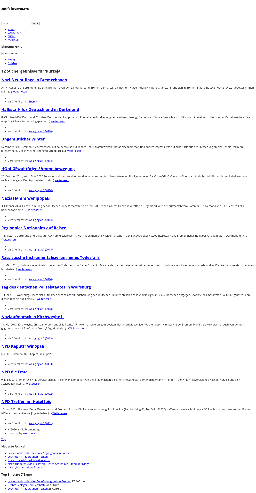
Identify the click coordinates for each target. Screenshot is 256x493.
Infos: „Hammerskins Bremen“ (26, 467)
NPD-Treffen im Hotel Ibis (26, 401)
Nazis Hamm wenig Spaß (25, 198)
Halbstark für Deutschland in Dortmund (40, 109)
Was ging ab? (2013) (41, 309)
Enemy (12, 36)
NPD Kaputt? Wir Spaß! (23, 346)
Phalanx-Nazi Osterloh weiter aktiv (29, 460)
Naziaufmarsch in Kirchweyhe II (32, 316)
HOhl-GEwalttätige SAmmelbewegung (38, 168)
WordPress (29, 433)
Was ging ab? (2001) (41, 423)
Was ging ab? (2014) (41, 161)
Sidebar (12, 63)
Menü (11, 59)
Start (11, 29)
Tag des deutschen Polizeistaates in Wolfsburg (46, 287)
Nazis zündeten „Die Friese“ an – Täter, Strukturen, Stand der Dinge (48, 464)
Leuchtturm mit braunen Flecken (28, 456)
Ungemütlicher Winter (23, 139)
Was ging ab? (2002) (41, 393)
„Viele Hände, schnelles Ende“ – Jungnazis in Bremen (39, 453)
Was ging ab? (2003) (41, 364)
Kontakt (13, 39)
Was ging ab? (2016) (41, 131)
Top (3, 439)
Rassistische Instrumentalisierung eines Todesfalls (50, 257)
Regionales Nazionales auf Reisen (34, 227)
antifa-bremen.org (15, 8)
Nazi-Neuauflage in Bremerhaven (34, 79)
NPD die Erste (14, 371)
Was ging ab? (15, 32)
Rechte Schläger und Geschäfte (27, 485)
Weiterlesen (20, 91)
